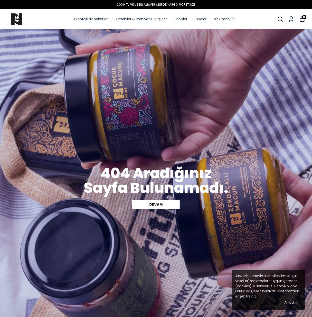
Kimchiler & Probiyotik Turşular (141, 19)
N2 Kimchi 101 (225, 19)
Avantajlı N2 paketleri (90, 19)
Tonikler (180, 19)
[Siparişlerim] (291, 19)
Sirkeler (201, 19)
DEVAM (156, 204)
